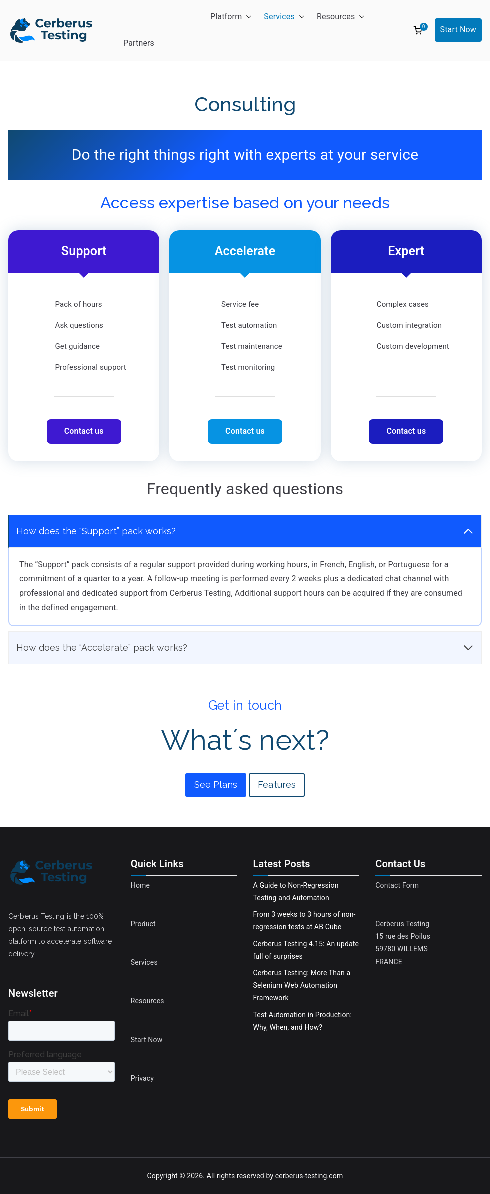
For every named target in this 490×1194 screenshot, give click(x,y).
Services (284, 17)
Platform (231, 17)
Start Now (458, 29)
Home (140, 885)
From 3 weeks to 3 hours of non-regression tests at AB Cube (304, 920)
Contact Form (397, 885)
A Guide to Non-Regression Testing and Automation (296, 891)
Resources (341, 17)
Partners (138, 43)
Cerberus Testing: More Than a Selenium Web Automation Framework (302, 985)
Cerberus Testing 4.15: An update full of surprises (306, 950)
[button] (247, 17)
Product (143, 924)
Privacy (142, 1078)
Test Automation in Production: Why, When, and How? (302, 1021)
